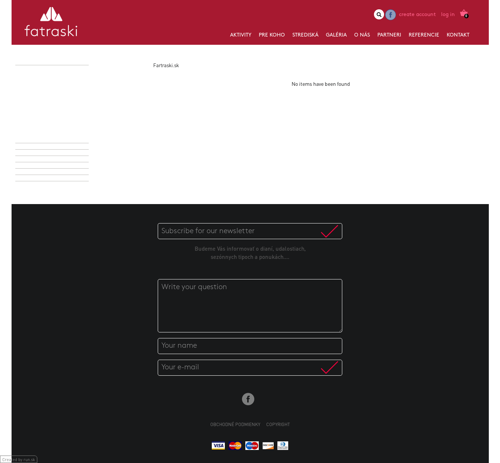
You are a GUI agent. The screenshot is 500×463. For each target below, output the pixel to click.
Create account (417, 15)
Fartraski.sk (166, 65)
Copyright (278, 424)
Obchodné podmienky (235, 424)
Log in (448, 15)
